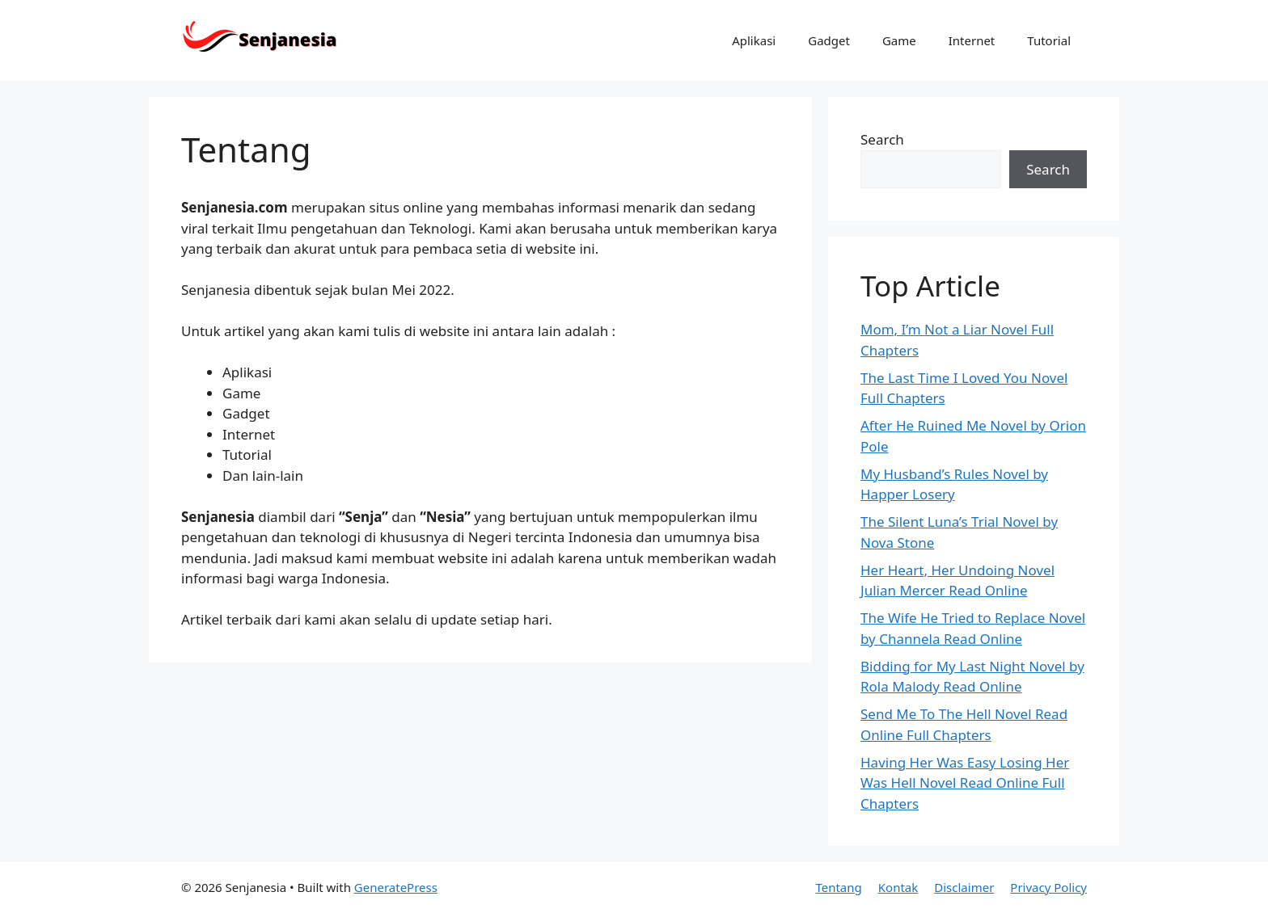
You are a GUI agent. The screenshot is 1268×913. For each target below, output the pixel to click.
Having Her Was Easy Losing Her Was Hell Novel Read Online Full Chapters (964, 783)
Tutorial (1049, 40)
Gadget (829, 40)
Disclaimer (964, 887)
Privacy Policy (1048, 887)
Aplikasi (754, 40)
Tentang (838, 887)
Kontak (898, 887)
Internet (972, 40)
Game (899, 40)
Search (882, 139)
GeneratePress (395, 887)
